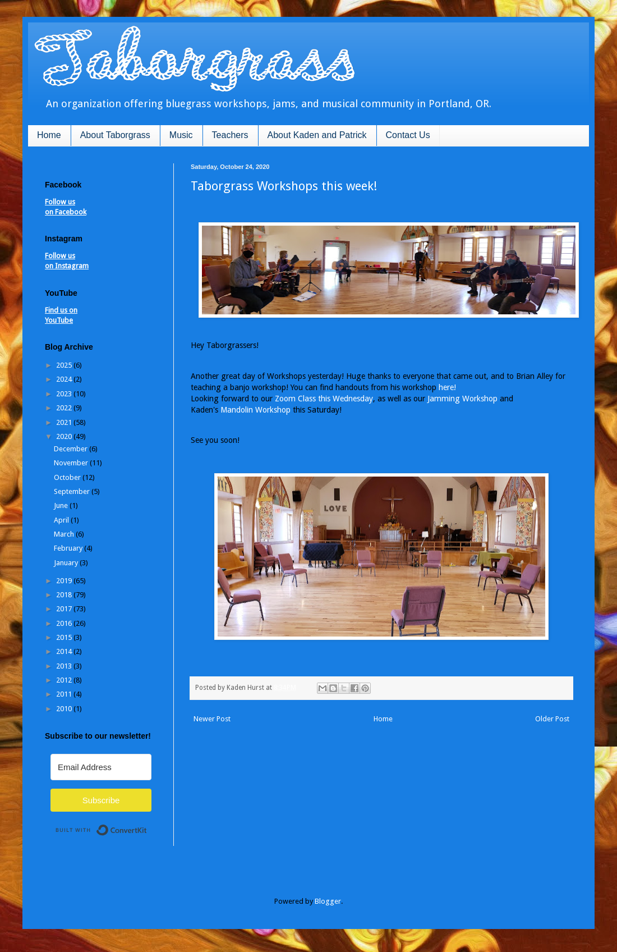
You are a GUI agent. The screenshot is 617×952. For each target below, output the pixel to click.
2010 (64, 708)
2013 (64, 666)
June (62, 505)
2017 (64, 609)
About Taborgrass (115, 135)
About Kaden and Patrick (317, 135)
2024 (64, 379)
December (71, 449)
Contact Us (408, 135)
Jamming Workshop (462, 398)
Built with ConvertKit (147, 825)
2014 (64, 651)
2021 (64, 422)
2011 (64, 694)
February (69, 548)
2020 (64, 436)
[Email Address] (100, 767)
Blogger (328, 901)
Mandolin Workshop (255, 409)
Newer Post (212, 719)
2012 (64, 680)
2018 (64, 595)
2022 (64, 408)
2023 (64, 394)
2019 (64, 580)
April (62, 520)
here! (447, 387)
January (67, 563)
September (72, 491)
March (65, 534)
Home (49, 135)
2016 (64, 623)
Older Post (552, 719)
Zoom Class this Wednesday (324, 398)
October (68, 477)
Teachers (230, 135)
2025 (64, 365)
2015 (64, 637)
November (72, 463)
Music (181, 135)
